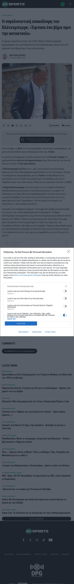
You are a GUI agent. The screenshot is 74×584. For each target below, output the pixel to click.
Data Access (37, 332)
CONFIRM (20, 323)
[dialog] (37, 292)
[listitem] (37, 286)
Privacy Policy (50, 332)
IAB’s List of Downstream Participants (28, 275)
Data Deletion (23, 332)
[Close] (69, 252)
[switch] (65, 291)
